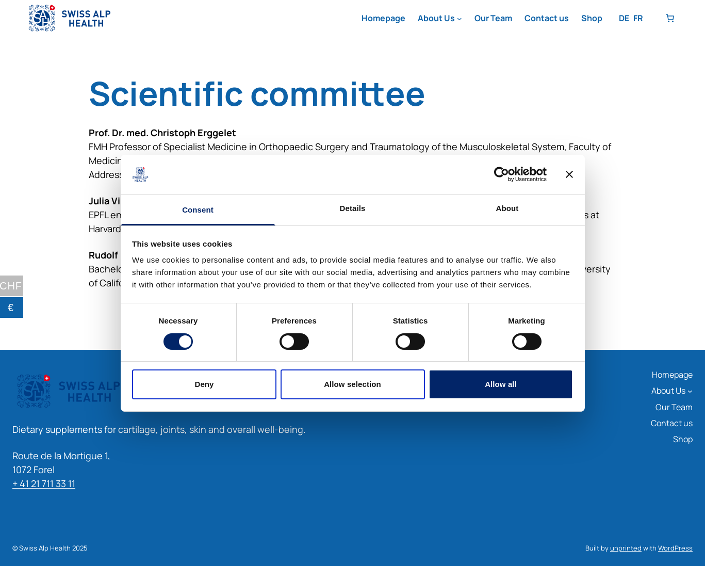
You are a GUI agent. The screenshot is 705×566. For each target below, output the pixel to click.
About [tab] (507, 208)
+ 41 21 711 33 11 (43, 483)
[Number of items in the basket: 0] (670, 18)
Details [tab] (353, 208)
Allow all (501, 384)
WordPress (675, 548)
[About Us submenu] (459, 18)
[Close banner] (569, 174)
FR (638, 18)
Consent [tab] (198, 209)
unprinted (626, 548)
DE (624, 18)
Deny (204, 384)
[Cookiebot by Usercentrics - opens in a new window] (501, 174)
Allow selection (352, 384)
